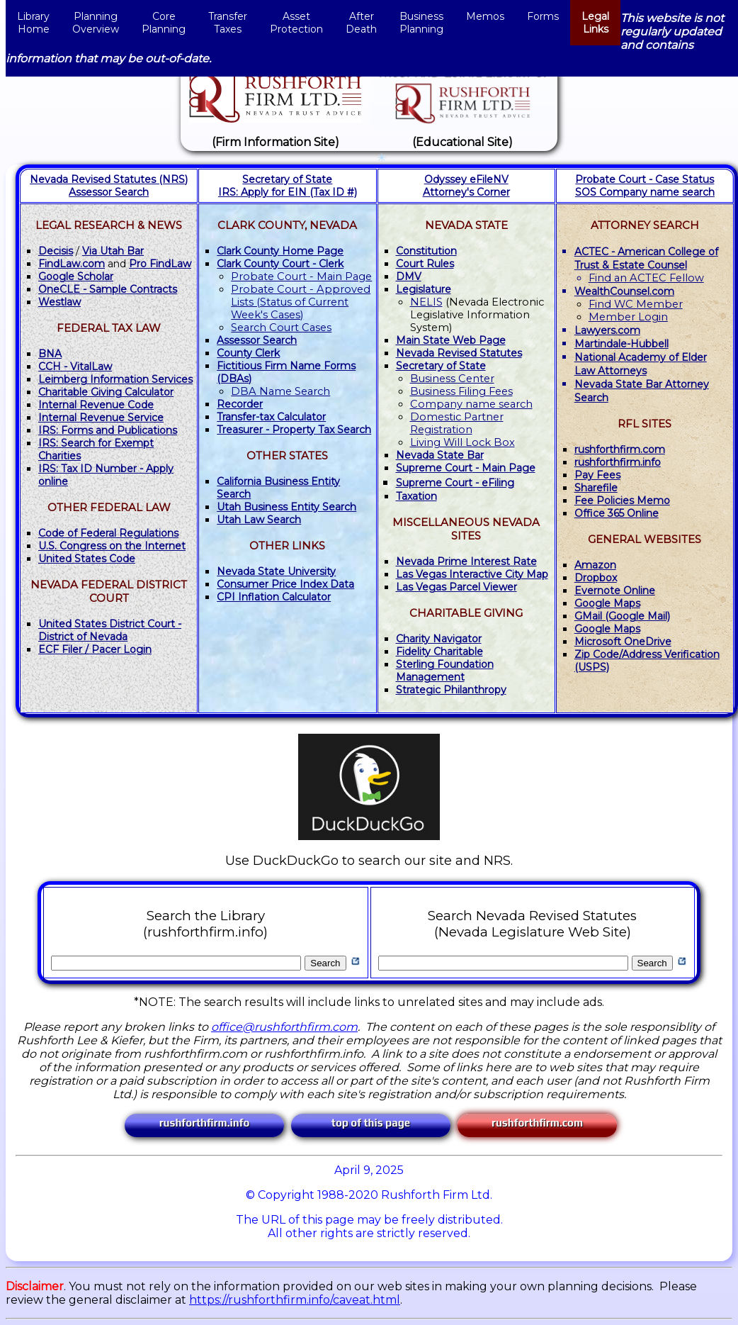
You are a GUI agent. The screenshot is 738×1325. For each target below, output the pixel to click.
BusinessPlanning (421, 22)
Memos (485, 22)
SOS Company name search (645, 192)
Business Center (452, 378)
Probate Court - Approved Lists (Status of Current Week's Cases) (300, 302)
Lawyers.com (607, 330)
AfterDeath (361, 22)
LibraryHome (33, 22)
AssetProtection (296, 22)
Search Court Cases (281, 327)
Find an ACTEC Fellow (646, 278)
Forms (543, 22)
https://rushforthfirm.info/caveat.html (294, 1300)
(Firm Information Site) (275, 142)
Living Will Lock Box (462, 442)
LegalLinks (595, 22)
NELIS (426, 302)
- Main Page (465, 468)
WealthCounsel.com (624, 291)
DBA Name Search (280, 391)
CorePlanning (164, 22)
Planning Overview (95, 22)
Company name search (471, 404)
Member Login (628, 317)
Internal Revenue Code (96, 404)
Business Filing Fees (461, 391)
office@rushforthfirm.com (284, 1027)
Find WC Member (636, 304)
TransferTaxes (227, 22)
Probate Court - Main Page (301, 276)
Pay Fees (597, 475)
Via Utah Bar (113, 251)
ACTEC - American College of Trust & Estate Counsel (646, 258)
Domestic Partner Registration (457, 423)
